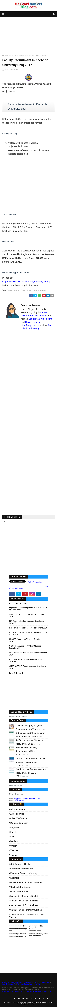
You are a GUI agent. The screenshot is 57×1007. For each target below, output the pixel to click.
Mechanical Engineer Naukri (24, 896)
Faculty (23, 290)
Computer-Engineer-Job (21, 868)
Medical (14, 841)
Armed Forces (17, 813)
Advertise (20, 984)
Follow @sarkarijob (35, 582)
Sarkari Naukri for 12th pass (24, 900)
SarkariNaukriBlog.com (40, 318)
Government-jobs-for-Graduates (26, 882)
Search (4, 984)
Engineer (14, 827)
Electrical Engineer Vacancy (23, 873)
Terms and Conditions (42, 982)
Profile (26, 984)
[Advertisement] (28, 35)
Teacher (14, 850)
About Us (10, 982)
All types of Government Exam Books (27, 799)
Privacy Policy (28, 982)
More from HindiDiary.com (17, 936)
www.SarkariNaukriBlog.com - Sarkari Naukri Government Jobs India (26, 991)
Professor (36, 290)
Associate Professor (13, 290)
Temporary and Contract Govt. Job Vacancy (26, 915)
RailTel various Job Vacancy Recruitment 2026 (28, 628)
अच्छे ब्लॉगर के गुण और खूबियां (17, 934)
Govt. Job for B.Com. (20, 887)
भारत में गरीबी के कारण (35, 931)
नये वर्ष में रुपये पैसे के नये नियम (17, 926)
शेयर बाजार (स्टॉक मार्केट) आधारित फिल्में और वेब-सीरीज (38, 935)
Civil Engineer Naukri (20, 864)
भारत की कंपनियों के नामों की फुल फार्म (18, 930)
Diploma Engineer (19, 823)
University (10, 55)
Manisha (6, 70)
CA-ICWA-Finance (18, 818)
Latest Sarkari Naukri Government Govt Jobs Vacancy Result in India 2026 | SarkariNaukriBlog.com (34, 1003)
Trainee (13, 855)
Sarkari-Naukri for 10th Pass (24, 905)
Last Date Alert (19, 800)
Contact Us (12, 984)
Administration (17, 809)
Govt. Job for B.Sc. (19, 891)
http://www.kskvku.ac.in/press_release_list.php (26, 281)
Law (12, 836)
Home (4, 55)
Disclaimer (19, 982)
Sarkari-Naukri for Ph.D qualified (26, 910)
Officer (13, 846)
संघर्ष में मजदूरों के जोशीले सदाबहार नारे (36, 927)
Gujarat (29, 290)
